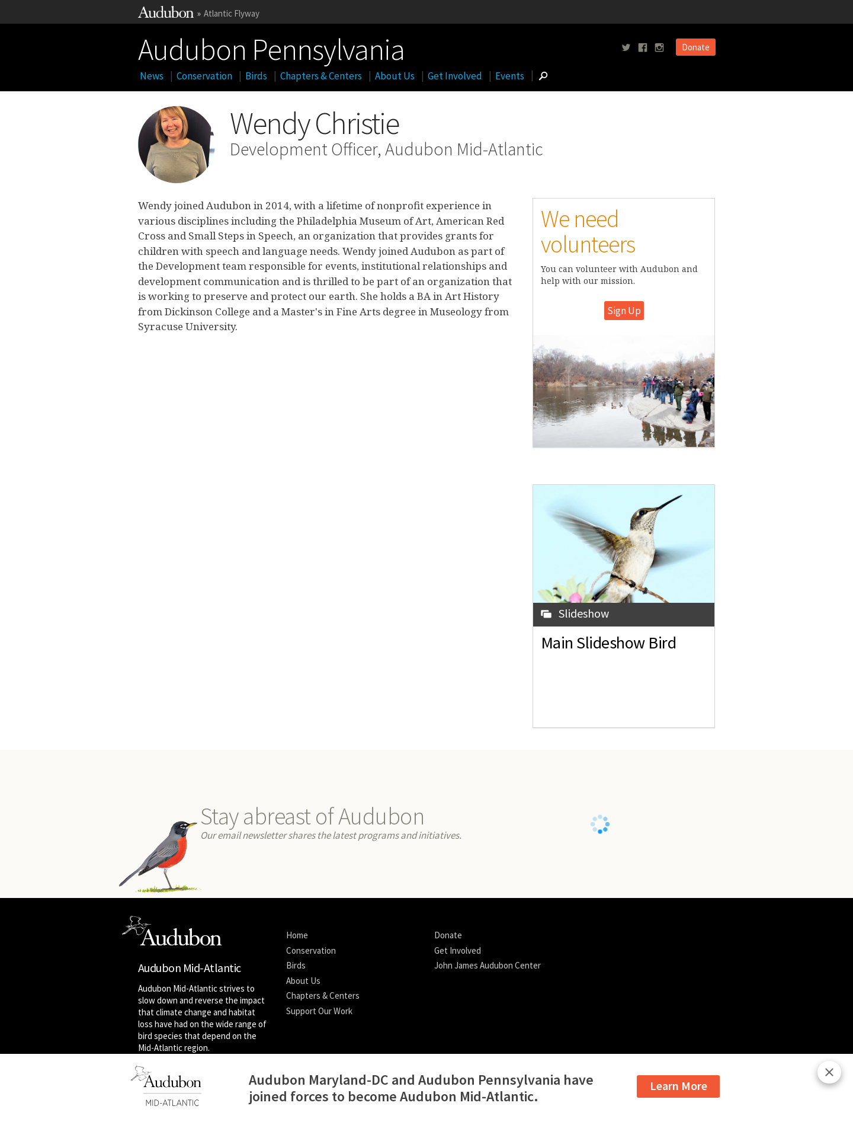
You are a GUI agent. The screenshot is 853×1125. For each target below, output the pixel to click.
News (151, 75)
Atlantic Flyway (231, 13)
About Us (395, 75)
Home (297, 935)
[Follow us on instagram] (659, 47)
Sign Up (624, 310)
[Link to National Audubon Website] (166, 14)
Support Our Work (319, 1011)
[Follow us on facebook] (643, 47)
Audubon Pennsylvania (271, 47)
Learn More (678, 1085)
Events (509, 75)
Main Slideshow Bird (608, 642)
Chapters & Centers (321, 75)
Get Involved (455, 75)
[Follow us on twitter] (626, 47)
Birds (256, 75)
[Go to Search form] (543, 75)
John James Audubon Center (487, 965)
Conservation (204, 75)
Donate (696, 47)
